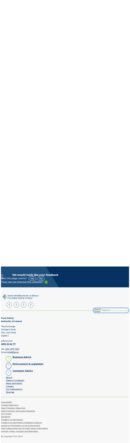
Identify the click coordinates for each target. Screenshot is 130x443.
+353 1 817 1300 (11, 349)
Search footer (97, 310)
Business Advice (22, 357)
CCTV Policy (6, 414)
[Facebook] (16, 305)
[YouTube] (23, 305)
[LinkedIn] (9, 305)
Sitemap (10, 392)
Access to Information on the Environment (20, 426)
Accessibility (6, 402)
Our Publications (14, 389)
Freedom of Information (12, 420)
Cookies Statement (9, 405)
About (9, 377)
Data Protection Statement (13, 408)
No (41, 278)
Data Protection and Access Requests (18, 411)
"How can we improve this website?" (22, 281)
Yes (32, 278)
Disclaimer (5, 417)
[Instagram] (30, 305)
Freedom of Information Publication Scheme (21, 423)
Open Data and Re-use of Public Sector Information (24, 428)
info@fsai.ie (13, 352)
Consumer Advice (23, 371)
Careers (10, 386)
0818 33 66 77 (8, 344)
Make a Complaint (15, 380)
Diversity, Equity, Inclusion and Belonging (19, 431)
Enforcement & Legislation (28, 364)
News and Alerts (14, 383)
